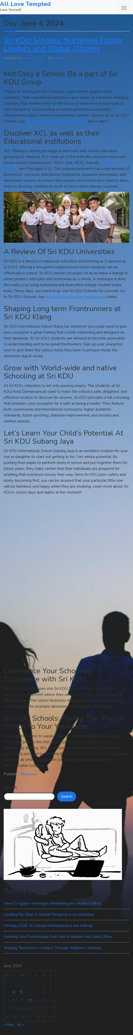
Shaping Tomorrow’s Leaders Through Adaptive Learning (52, 948)
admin (59, 58)
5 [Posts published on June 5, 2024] (21, 992)
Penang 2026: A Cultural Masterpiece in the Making (48, 925)
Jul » (20, 1024)
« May (9, 1024)
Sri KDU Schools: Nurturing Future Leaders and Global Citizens (63, 44)
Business (29, 774)
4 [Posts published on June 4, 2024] (14, 992)
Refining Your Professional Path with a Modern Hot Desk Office (58, 936)
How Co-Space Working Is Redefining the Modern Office (52, 903)
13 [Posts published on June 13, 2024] (29, 1000)
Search (10, 787)
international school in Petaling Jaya (56, 121)
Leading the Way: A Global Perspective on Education (49, 914)
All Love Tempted (25, 4)
